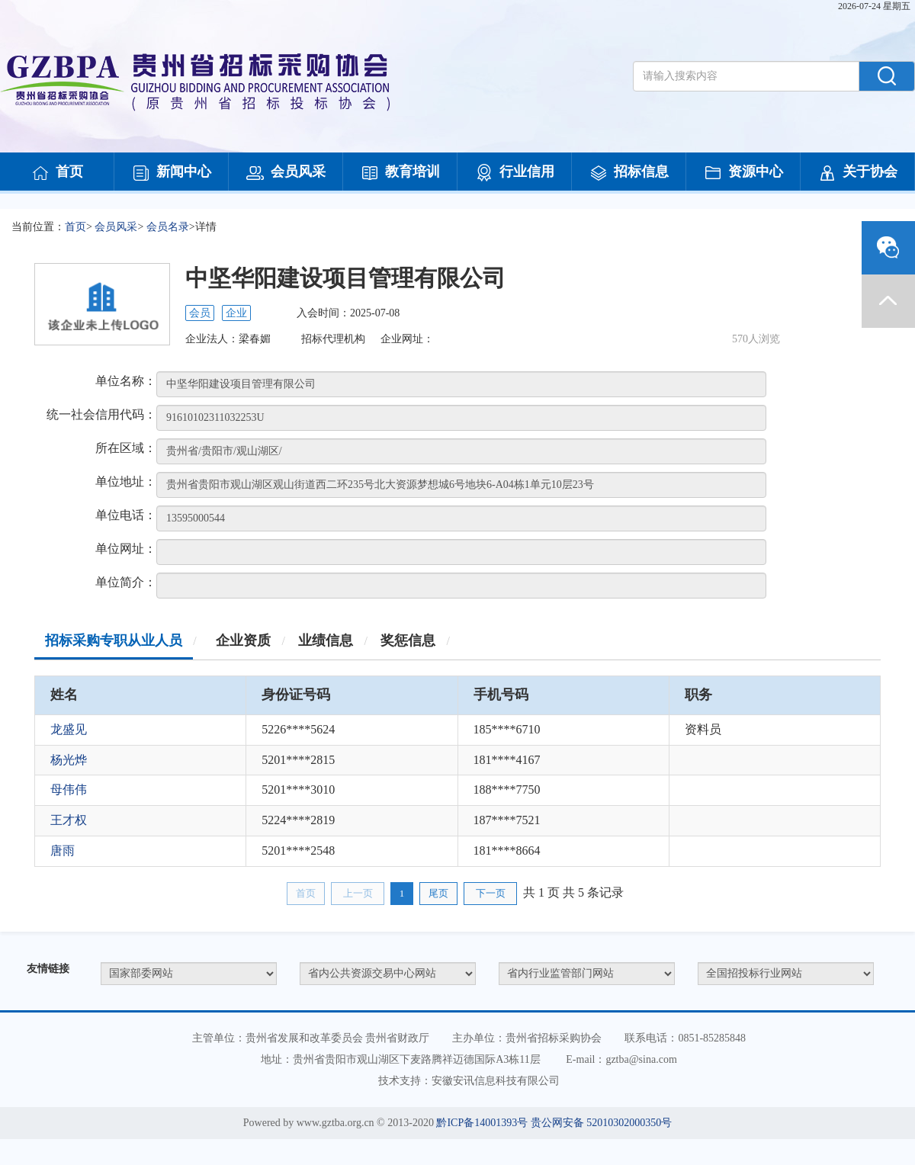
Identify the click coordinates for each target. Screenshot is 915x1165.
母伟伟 (68, 789)
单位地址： (125, 481)
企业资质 (243, 640)
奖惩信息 (407, 640)
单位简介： (125, 582)
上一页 (358, 893)
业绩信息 (325, 640)
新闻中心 (171, 173)
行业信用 (514, 173)
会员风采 (286, 173)
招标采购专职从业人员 (113, 640)
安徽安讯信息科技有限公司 (496, 1080)
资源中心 (743, 173)
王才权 (68, 820)
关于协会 (857, 173)
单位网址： (125, 548)
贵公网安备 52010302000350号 (602, 1122)
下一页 (491, 893)
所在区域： (125, 447)
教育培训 (400, 173)
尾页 (438, 893)
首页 (57, 173)
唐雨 (62, 850)
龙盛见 (68, 729)
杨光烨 (68, 759)
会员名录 (167, 227)
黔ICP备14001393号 (482, 1122)
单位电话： (125, 515)
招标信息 (629, 173)
